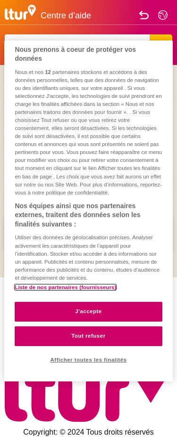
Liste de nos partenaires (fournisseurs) (65, 287)
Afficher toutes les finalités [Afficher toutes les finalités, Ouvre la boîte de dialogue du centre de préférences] (89, 360)
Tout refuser (88, 336)
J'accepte (88, 311)
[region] (88, 210)
